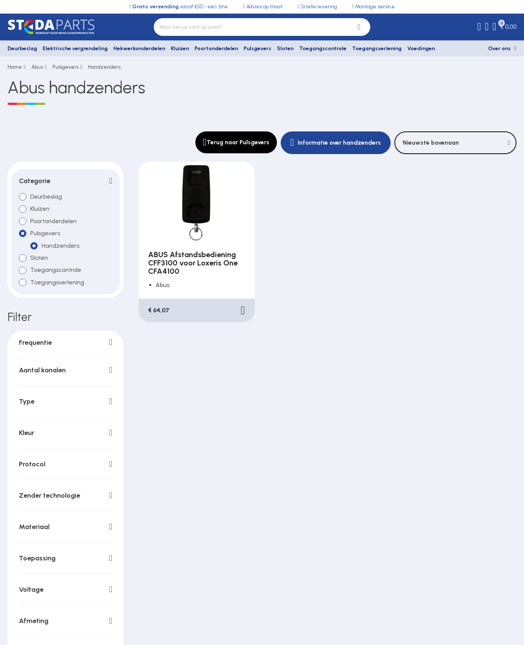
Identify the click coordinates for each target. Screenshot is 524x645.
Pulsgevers (257, 48)
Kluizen (180, 48)
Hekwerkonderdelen (139, 48)
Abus (37, 67)
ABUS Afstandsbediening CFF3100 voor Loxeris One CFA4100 (193, 263)
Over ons (499, 48)
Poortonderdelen (216, 48)
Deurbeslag (22, 48)
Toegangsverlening (377, 48)
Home (15, 67)
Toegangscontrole (322, 48)
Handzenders (104, 67)
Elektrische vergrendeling (75, 48)
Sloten (285, 48)
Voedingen (421, 48)
